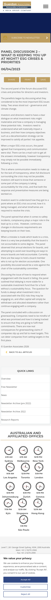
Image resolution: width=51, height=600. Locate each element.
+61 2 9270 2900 (29, 540)
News (4, 395)
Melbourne (23, 459)
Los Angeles (10, 474)
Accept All (25, 579)
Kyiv (8, 506)
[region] (25, 577)
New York (38, 459)
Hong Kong (37, 506)
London (38, 474)
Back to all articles (19, 352)
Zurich (26, 491)
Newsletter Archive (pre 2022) (16, 403)
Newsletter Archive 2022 (13, 411)
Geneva (40, 491)
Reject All (25, 594)
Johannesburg (10, 491)
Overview (5, 378)
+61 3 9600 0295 (29, 553)
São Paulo (23, 520)
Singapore (22, 506)
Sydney (9, 459)
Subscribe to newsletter (25, 39)
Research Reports (10, 419)
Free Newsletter (9, 386)
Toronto (25, 474)
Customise (25, 587)
